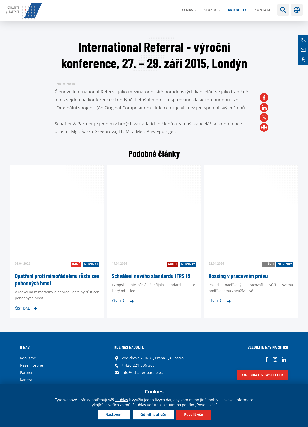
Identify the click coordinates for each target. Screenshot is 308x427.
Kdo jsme (28, 357)
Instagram (275, 359)
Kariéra (26, 379)
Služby (210, 9)
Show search (283, 10)
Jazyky (297, 10)
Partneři (27, 372)
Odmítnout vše (153, 414)
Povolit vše (193, 414)
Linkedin (283, 359)
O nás (187, 9)
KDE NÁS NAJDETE (129, 347)
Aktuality (237, 9)
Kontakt (262, 9)
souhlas (121, 399)
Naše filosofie (31, 365)
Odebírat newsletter (262, 374)
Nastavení (113, 414)
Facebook (266, 359)
